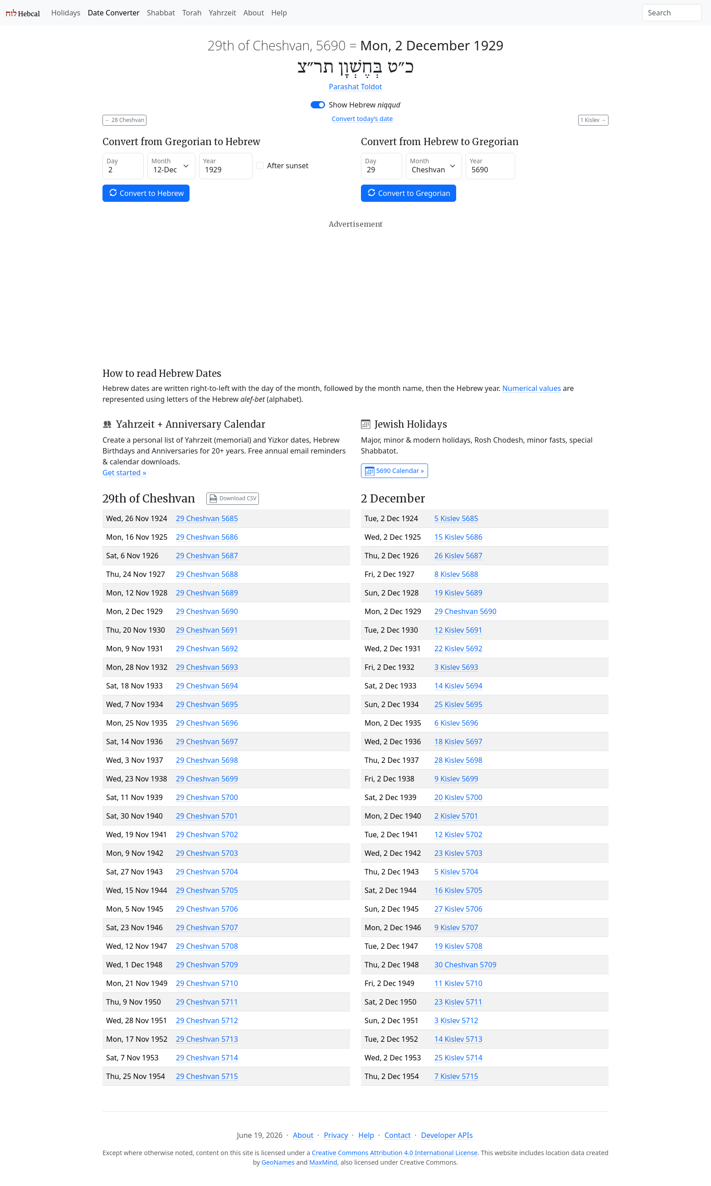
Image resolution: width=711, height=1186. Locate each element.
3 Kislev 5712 (456, 1020)
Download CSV (233, 498)
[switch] (318, 104)
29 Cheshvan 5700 (207, 797)
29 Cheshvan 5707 (207, 927)
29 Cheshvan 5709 (207, 965)
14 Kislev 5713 (458, 1039)
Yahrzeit (222, 13)
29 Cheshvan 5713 (207, 1039)
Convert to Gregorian (408, 193)
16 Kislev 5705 (458, 890)
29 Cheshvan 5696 (207, 723)
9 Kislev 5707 (456, 927)
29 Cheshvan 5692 (207, 649)
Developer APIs (447, 1135)
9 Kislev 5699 (456, 779)
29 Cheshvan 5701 (207, 816)
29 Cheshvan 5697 (207, 742)
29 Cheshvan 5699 (207, 779)
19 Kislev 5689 (458, 593)
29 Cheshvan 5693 (207, 667)
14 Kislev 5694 (458, 686)
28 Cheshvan (124, 120)
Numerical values (531, 388)
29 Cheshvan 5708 (207, 946)
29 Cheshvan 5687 (207, 556)
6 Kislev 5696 (456, 723)
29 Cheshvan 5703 (207, 853)
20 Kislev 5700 (458, 797)
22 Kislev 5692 (458, 649)
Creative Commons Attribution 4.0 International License (394, 1152)
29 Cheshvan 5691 (207, 630)
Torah (192, 13)
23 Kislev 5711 (458, 1002)
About (253, 13)
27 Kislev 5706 (458, 909)
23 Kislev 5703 (458, 853)
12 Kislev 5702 (458, 834)
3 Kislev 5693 (456, 667)
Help (279, 13)
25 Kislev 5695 (458, 704)
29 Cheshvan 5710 (207, 983)
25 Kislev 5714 (458, 1058)
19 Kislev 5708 (458, 946)
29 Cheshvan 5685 (207, 518)
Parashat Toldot (355, 87)
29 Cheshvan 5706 (207, 909)
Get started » (124, 473)
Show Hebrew (364, 105)
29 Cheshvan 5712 (207, 1020)
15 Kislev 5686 (458, 537)
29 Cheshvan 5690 (207, 611)
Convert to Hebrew (146, 193)
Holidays (65, 13)
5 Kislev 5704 (456, 872)
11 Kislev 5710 (458, 983)
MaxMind (323, 1162)
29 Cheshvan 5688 (207, 574)
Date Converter (113, 13)
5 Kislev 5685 (456, 518)
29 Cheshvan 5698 (207, 760)
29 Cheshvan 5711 (207, 1002)
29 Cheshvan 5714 (207, 1058)
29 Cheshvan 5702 (207, 834)
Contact (398, 1135)
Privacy (336, 1135)
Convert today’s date (362, 118)
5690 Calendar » (394, 471)
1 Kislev (593, 120)
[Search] (672, 12)
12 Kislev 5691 (458, 630)
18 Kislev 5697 (458, 742)
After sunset (287, 166)
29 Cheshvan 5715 (207, 1076)
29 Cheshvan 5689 (207, 593)
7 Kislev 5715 (456, 1076)
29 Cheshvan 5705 (207, 890)
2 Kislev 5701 (456, 816)
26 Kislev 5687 (458, 556)
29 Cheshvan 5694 (207, 686)
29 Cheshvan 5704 (207, 872)
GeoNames (278, 1162)
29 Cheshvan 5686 (207, 537)
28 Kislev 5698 (458, 760)
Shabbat (161, 13)
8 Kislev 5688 (456, 574)
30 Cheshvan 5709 (465, 965)
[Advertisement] (355, 293)
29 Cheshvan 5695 (207, 704)
